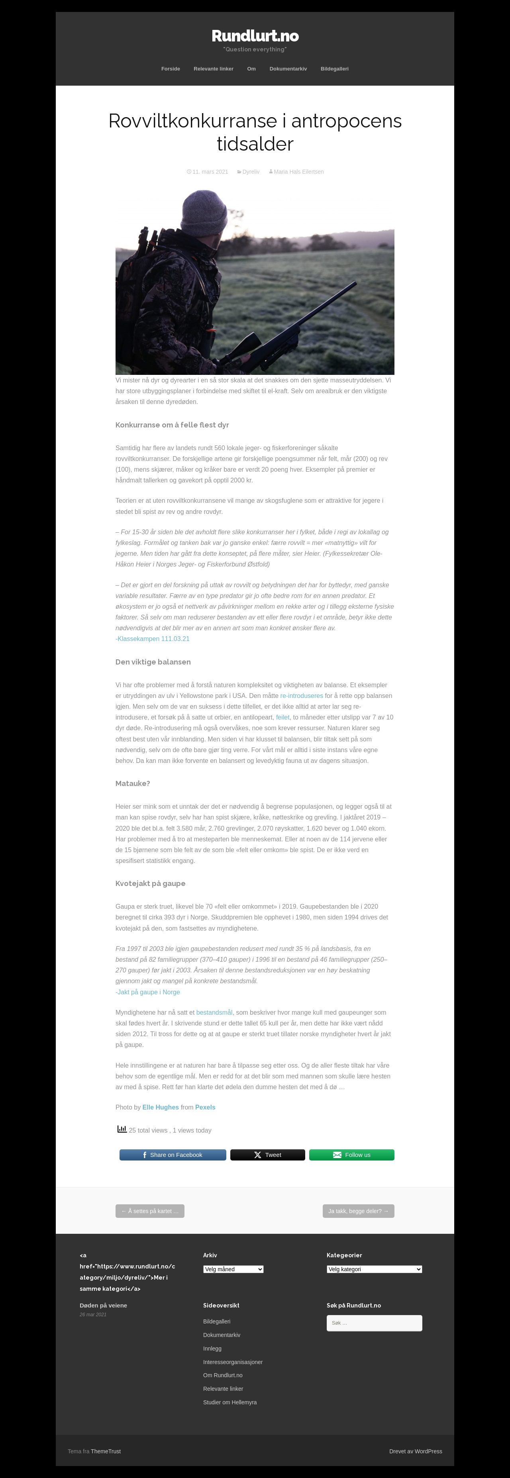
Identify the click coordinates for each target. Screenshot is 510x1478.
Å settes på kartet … (150, 1211)
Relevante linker (213, 68)
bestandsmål (214, 1012)
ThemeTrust (106, 1451)
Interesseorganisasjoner (233, 1362)
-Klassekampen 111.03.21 (153, 638)
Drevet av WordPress (415, 1451)
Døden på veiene (103, 1305)
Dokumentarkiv (288, 68)
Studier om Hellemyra (230, 1402)
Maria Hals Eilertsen (299, 172)
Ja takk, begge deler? (358, 1211)
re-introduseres (302, 695)
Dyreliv (251, 172)
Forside (170, 68)
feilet (283, 717)
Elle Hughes (161, 1107)
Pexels (205, 1107)
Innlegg (212, 1348)
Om (251, 68)
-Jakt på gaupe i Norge (148, 992)
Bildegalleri (335, 68)
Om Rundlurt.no (223, 1375)
